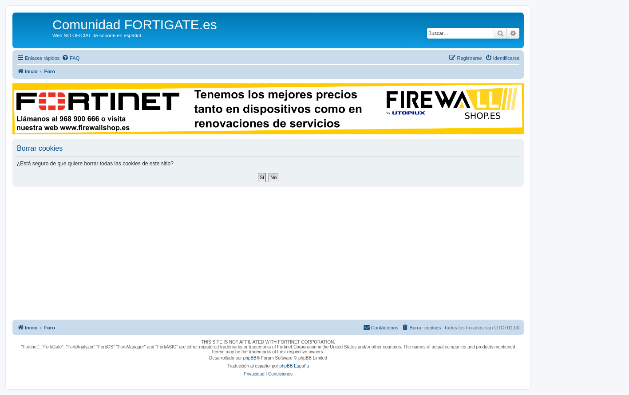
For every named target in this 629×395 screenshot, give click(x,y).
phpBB (250, 358)
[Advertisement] (268, 253)
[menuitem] (70, 58)
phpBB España (294, 366)
